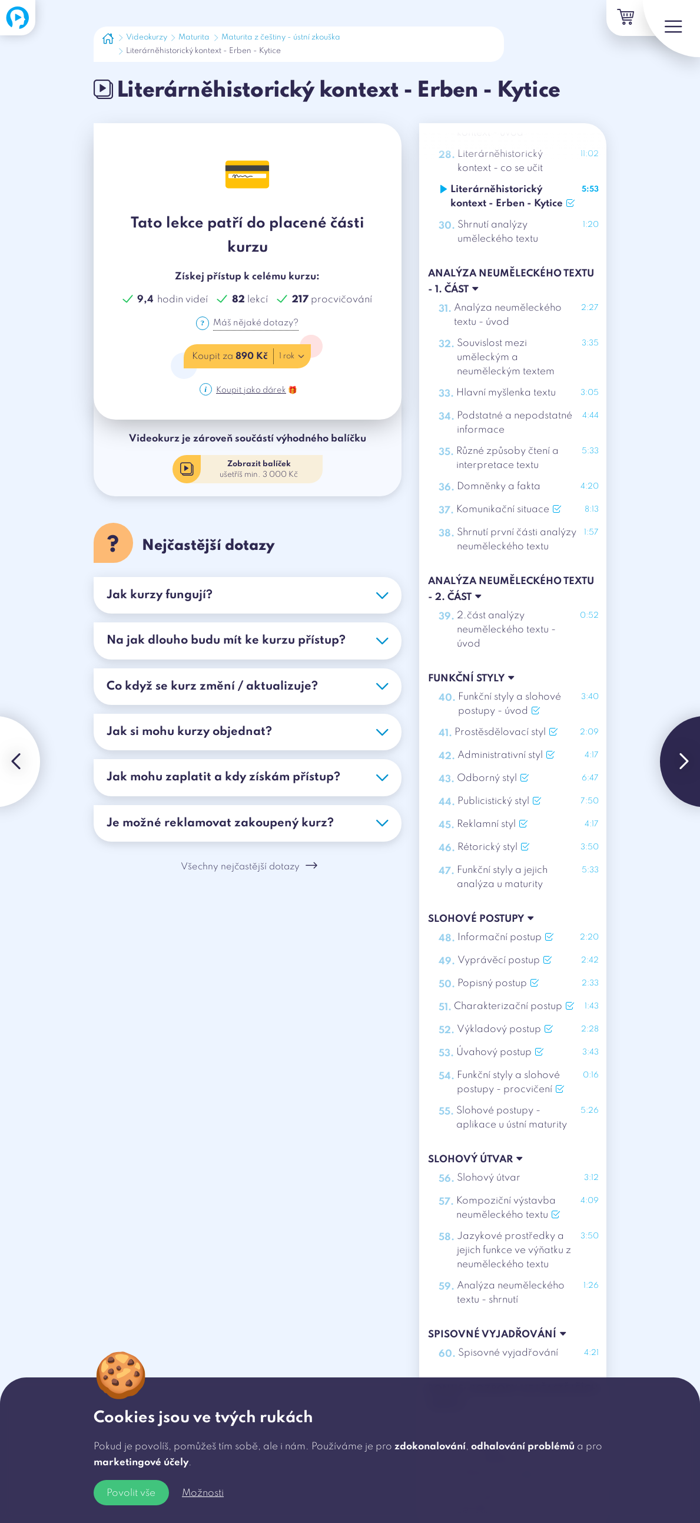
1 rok (293, 357)
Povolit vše (131, 1493)
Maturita (194, 37)
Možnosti (203, 1493)
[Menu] (664, 35)
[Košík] (611, 19)
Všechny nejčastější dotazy (249, 870)
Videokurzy (146, 37)
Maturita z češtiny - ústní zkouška (280, 37)
